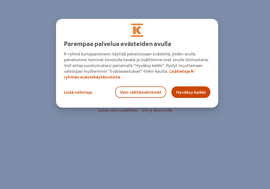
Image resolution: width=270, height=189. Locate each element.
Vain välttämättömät (140, 92)
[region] (137, 63)
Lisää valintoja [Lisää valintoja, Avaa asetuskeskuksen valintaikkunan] (78, 92)
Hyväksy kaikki (191, 92)
